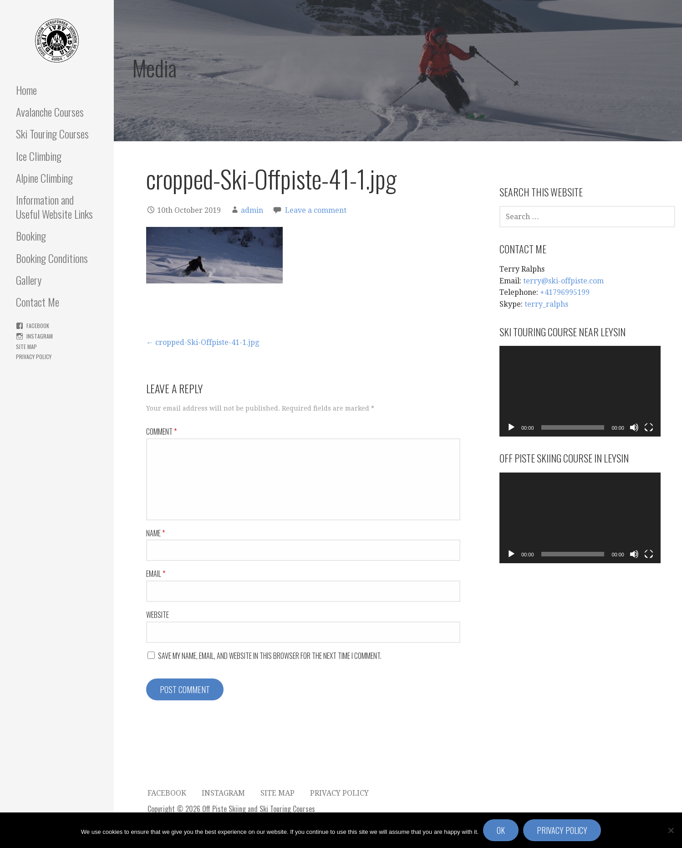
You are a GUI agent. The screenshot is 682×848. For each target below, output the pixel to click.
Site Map (26, 346)
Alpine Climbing (44, 178)
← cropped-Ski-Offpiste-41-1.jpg (202, 342)
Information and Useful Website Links (54, 206)
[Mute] (634, 427)
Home (26, 90)
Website (157, 614)
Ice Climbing (38, 156)
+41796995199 (565, 292)
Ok (501, 830)
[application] (580, 391)
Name (155, 533)
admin (252, 210)
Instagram (39, 336)
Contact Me (37, 301)
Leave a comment (315, 210)
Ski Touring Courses (52, 133)
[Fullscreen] (648, 427)
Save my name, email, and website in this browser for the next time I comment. (270, 655)
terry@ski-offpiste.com (563, 281)
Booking (31, 235)
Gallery (28, 280)
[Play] (511, 427)
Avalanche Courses (50, 111)
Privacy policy (562, 830)
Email (155, 573)
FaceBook (37, 325)
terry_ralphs (546, 304)
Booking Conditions (52, 258)
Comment (161, 431)
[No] (670, 830)
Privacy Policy (33, 356)
